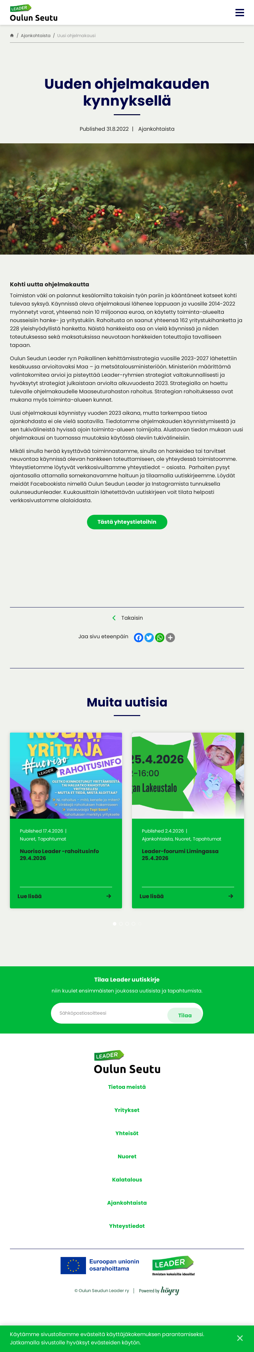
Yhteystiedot (127, 1235)
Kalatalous (127, 1189)
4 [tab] (133, 938)
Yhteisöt (127, 1143)
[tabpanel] (66, 828)
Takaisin (132, 618)
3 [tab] (127, 938)
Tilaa (183, 1025)
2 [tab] (121, 938)
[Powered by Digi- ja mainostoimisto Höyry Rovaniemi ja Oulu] (159, 1318)
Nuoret (127, 1166)
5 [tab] (139, 937)
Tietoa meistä (127, 1096)
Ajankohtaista (127, 1212)
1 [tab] (114, 938)
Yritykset (127, 1120)
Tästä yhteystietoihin (127, 522)
